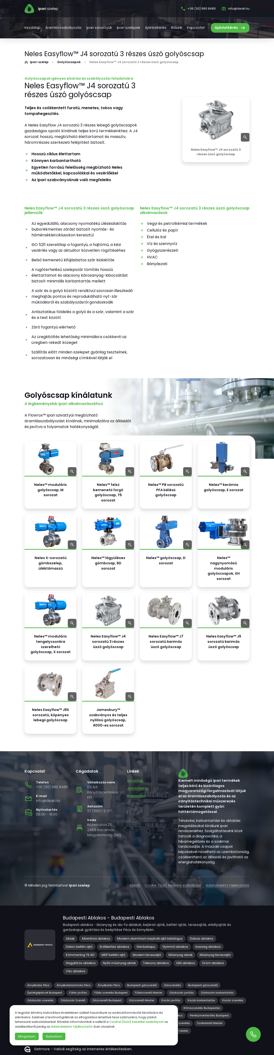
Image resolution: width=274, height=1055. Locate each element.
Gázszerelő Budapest (107, 1000)
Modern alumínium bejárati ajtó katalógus (150, 938)
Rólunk (176, 27)
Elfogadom (26, 1036)
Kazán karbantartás (201, 1000)
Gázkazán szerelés (40, 1000)
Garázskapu (146, 947)
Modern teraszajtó (147, 955)
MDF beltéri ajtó (113, 955)
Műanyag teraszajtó (215, 955)
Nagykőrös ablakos (81, 963)
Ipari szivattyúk (99, 27)
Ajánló (135, 885)
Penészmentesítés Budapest (209, 1015)
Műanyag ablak (180, 955)
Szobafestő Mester (210, 1023)
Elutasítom (54, 1036)
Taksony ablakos (156, 963)
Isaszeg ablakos (208, 947)
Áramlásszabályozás (63, 27)
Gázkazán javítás (181, 993)
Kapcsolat (196, 27)
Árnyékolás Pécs (38, 985)
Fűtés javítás (78, 993)
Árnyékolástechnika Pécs (74, 985)
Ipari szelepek (128, 27)
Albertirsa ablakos (96, 938)
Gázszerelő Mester (141, 1000)
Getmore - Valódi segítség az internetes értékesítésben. (78, 1049)
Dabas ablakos (201, 938)
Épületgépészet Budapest (44, 993)
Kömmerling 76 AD (80, 955)
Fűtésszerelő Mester (148, 993)
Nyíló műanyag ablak (119, 963)
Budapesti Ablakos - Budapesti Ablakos (108, 918)
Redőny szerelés (179, 1023)
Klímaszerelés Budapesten (202, 1008)
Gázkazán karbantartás (217, 993)
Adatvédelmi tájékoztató (227, 885)
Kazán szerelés (232, 1000)
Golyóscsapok (69, 62)
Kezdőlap (32, 27)
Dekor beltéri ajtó (79, 947)
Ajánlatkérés (155, 27)
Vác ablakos (75, 971)
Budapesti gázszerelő (142, 985)
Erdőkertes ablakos (114, 947)
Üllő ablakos (185, 963)
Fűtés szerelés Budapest (111, 993)
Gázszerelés (172, 985)
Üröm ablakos (213, 963)
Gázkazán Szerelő (73, 1000)
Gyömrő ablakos (175, 947)
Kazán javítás (171, 1000)
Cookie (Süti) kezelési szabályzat (173, 885)
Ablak (70, 938)
